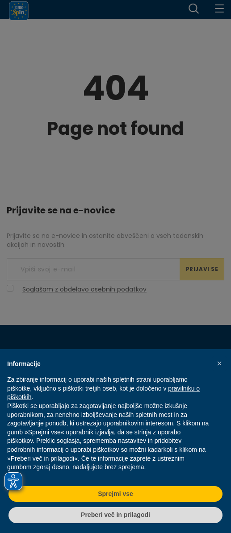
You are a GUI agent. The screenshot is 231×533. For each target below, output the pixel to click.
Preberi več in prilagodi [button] (115, 514)
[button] (219, 363)
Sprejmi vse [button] (115, 493)
